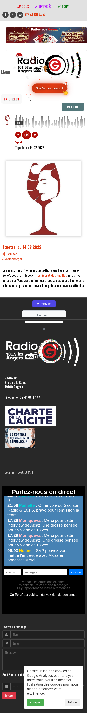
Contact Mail (25, 453)
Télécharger (12, 259)
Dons (23, 6)
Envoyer (9, 677)
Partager (9, 254)
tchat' (64, 6)
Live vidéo (43, 6)
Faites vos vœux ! (49, 88)
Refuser (72, 702)
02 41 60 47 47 (36, 15)
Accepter (35, 702)
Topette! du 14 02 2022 (21, 247)
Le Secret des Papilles (52, 275)
